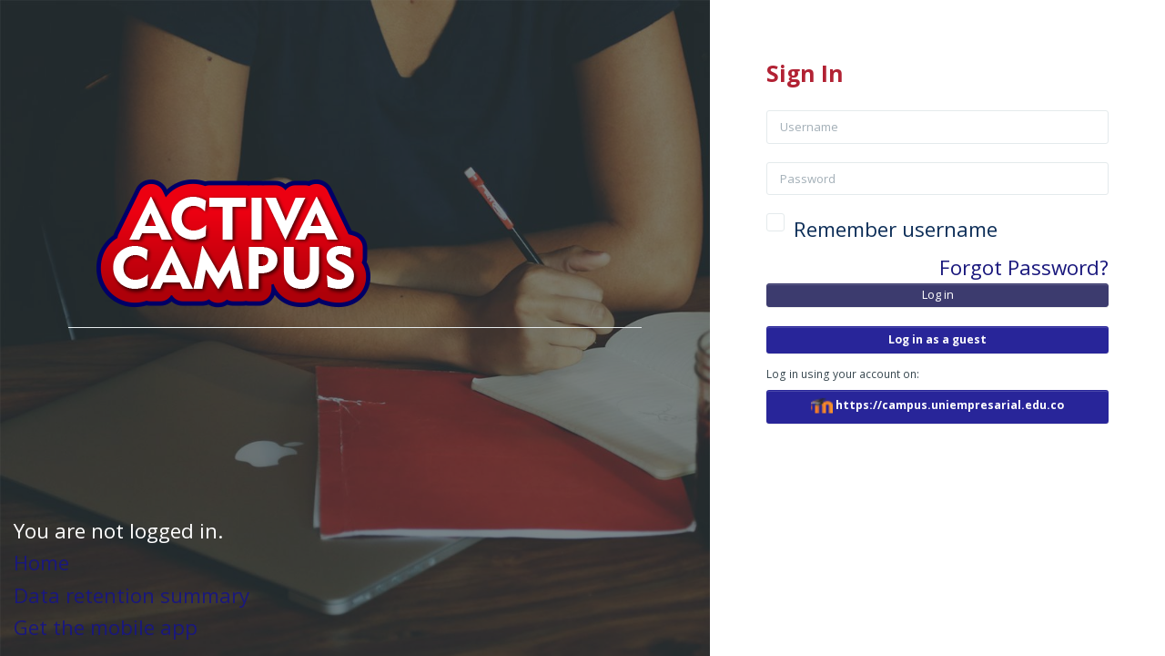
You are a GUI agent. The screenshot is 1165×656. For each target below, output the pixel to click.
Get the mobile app (106, 627)
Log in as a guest (938, 339)
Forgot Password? (1024, 267)
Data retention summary (131, 595)
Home (41, 562)
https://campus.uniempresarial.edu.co (938, 406)
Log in (939, 294)
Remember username (896, 229)
